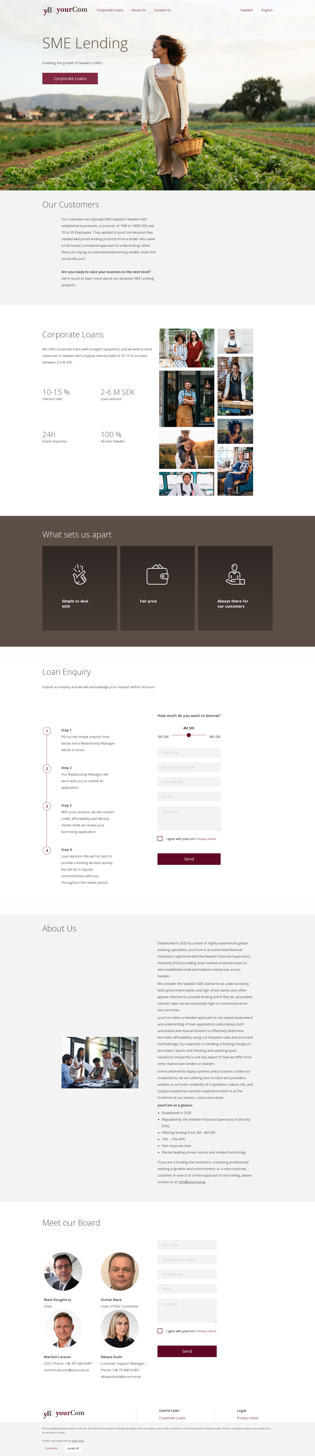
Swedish (247, 10)
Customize (51, 1448)
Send (189, 859)
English (267, 10)
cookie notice (78, 1440)
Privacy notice (207, 839)
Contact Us (162, 10)
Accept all (73, 1448)
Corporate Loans (110, 10)
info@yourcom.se (192, 1182)
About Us (138, 10)
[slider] (189, 735)
